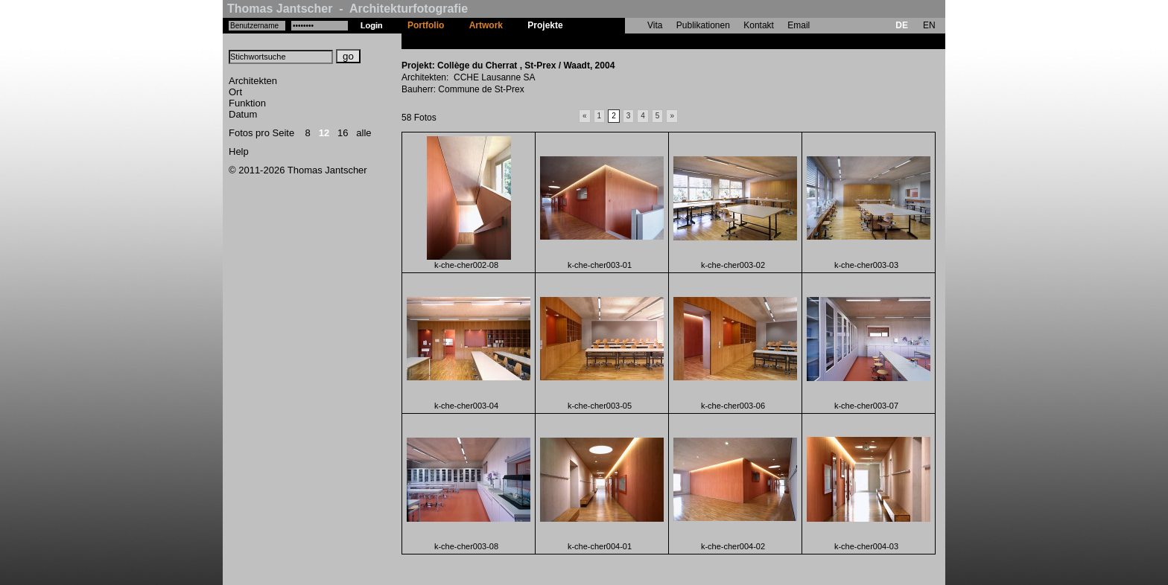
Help (239, 151)
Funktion (247, 103)
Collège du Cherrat (615, 41)
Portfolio (425, 25)
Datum (243, 114)
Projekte (544, 25)
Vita (654, 25)
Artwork (486, 25)
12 (324, 132)
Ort (235, 92)
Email (798, 25)
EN (929, 25)
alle (363, 132)
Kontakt (758, 25)
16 (342, 132)
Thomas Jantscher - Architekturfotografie (347, 8)
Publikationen (703, 25)
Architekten (253, 80)
